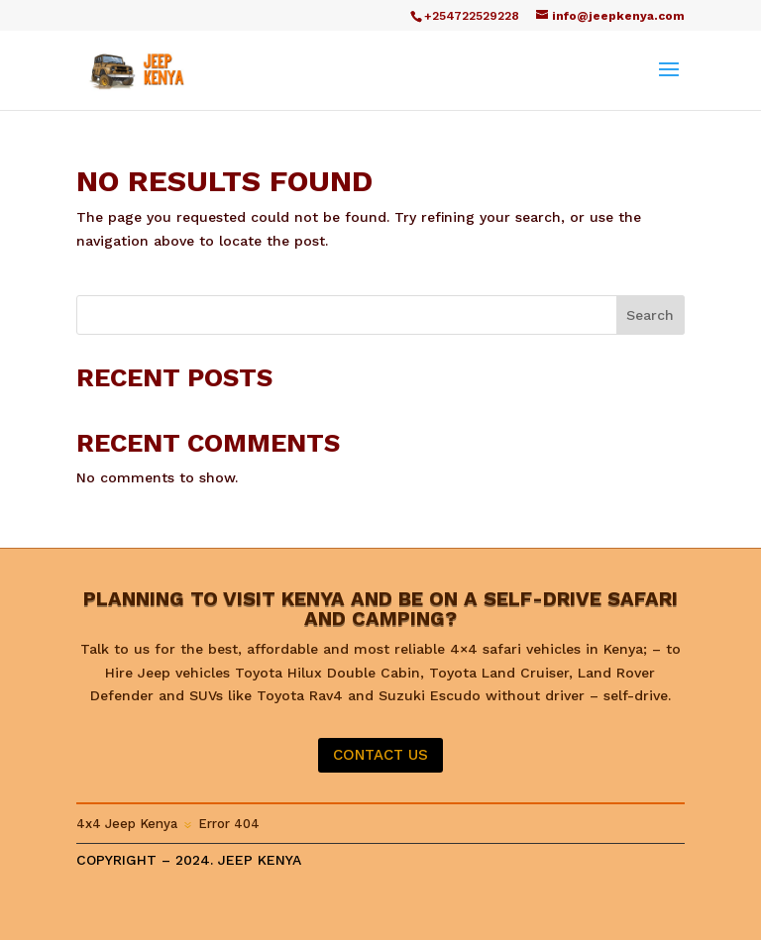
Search (650, 315)
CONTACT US (380, 755)
